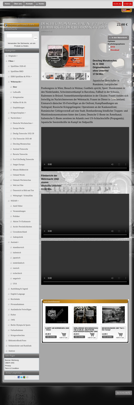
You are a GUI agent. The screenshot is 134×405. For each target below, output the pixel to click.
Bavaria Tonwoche (20, 154)
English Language (18, 294)
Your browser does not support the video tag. (85, 149)
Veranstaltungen (19, 211)
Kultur (13, 315)
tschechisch (17, 273)
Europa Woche (18, 128)
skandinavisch (18, 247)
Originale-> (13, 56)
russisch (16, 268)
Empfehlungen (18, 108)
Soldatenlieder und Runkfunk (20, 346)
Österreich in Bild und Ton (23, 190)
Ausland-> (15, 242)
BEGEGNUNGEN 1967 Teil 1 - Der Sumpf (113, 329)
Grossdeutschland (20, 232)
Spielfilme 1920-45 (18, 66)
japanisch (16, 258)
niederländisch (18, 263)
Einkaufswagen (14, 25)
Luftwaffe (17, 92)
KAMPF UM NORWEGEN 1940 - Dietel (57, 329)
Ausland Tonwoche (20, 149)
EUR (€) (117, 4)
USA (15, 284)
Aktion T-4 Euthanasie (22, 221)
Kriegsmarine (18, 97)
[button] (7, 4)
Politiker (16, 216)
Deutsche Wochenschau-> (23, 123)
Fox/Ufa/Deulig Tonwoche (23, 159)
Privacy (8, 366)
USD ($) (128, 4)
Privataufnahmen (17, 304)
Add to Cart (63, 338)
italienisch (17, 253)
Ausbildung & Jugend (19, 289)
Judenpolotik (18, 237)
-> (12, 61)
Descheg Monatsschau (22, 144)
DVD (113, 47)
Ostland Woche (19, 175)
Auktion (12, 351)
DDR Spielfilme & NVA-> (21, 77)
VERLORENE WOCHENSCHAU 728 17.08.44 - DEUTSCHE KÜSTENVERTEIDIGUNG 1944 (86, 330)
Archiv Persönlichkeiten (22, 227)
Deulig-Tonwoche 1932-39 (23, 133)
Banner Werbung (12, 360)
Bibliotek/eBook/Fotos (17, 341)
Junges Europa (18, 165)
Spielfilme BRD (17, 71)
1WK (13, 320)
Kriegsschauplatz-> (18, 113)
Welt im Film (18, 185)
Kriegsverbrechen (18, 335)
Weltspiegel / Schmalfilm (23, 196)
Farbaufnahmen (17, 330)
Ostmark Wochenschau (22, 180)
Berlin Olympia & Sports (20, 325)
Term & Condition (12, 368)
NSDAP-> (15, 201)
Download (115, 50)
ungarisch (17, 278)
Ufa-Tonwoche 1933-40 (22, 139)
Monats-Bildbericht (20, 170)
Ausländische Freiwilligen (21, 309)
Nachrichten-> (16, 118)
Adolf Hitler (18, 206)
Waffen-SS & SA (20, 102)
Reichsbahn (15, 299)
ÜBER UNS (9, 363)
